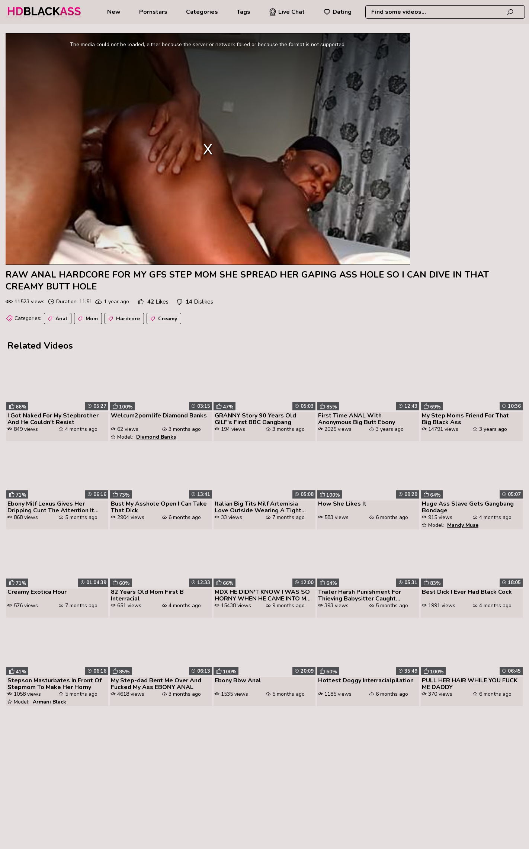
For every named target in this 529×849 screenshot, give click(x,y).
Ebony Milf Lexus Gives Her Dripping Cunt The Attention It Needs (50, 507)
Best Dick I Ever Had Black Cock (467, 592)
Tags (243, 12)
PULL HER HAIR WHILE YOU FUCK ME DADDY (469, 684)
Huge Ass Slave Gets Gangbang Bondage (468, 507)
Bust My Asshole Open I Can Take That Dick (159, 507)
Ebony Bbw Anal (238, 680)
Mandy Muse (462, 525)
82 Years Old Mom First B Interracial (147, 595)
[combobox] (445, 12)
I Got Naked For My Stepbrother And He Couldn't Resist (53, 419)
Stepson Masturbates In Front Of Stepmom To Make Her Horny (54, 684)
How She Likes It (342, 503)
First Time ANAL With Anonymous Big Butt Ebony (356, 419)
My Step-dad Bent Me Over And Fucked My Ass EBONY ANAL (156, 684)
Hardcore (123, 319)
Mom (87, 319)
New (114, 12)
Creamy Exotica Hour (37, 592)
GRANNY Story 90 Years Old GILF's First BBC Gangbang (255, 419)
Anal (56, 319)
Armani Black (49, 701)
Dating (337, 12)
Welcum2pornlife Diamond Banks (159, 415)
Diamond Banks (156, 436)
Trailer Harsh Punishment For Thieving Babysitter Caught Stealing (359, 595)
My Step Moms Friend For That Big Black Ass (465, 419)
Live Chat (287, 12)
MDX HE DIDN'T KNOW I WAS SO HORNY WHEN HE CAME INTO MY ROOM (262, 595)
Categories (202, 12)
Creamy (163, 319)
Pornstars (153, 12)
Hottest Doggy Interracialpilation (366, 680)
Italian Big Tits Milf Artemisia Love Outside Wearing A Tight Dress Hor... (258, 507)
